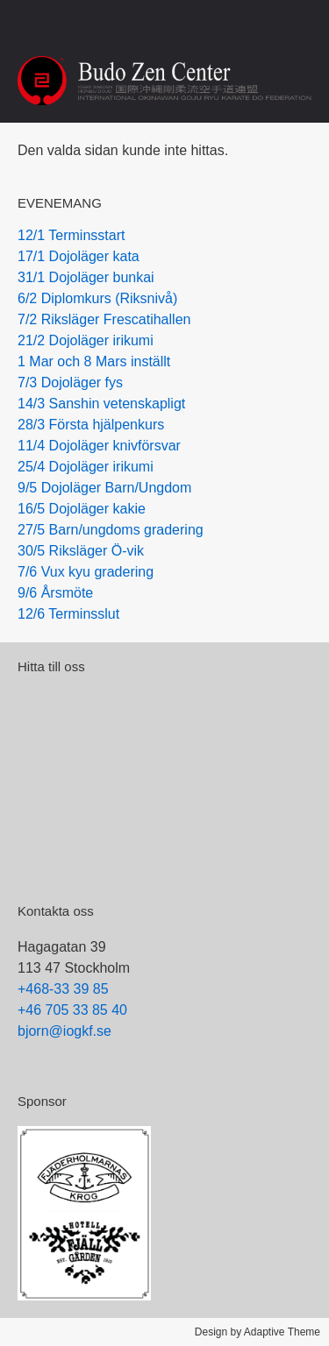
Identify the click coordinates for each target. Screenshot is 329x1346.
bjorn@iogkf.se (64, 1031)
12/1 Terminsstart (71, 235)
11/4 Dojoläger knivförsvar (99, 445)
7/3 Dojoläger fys (70, 382)
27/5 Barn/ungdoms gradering (111, 529)
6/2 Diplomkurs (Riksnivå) (97, 298)
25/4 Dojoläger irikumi (86, 466)
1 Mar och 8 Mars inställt (94, 361)
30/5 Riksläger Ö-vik (81, 550)
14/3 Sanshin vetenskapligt (101, 403)
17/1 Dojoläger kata (78, 256)
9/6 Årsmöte (55, 592)
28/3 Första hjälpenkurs (91, 424)
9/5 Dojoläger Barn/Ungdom (104, 487)
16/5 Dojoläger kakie (82, 508)
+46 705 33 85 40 (72, 1009)
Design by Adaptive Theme (257, 1332)
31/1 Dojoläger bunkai (86, 277)
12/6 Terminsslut (68, 613)
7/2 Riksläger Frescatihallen (104, 319)
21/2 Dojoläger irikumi (86, 340)
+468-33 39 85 (63, 988)
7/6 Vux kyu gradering (86, 571)
